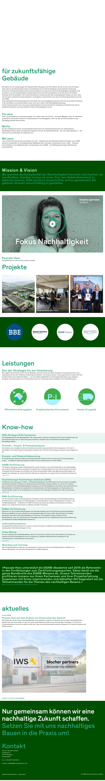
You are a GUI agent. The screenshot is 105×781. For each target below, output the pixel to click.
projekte (13, 6)
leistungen (22, 6)
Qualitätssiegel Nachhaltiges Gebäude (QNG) (26, 479)
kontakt (48, 6)
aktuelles (40, 6)
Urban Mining (9, 532)
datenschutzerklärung (9, 774)
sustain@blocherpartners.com (17, 763)
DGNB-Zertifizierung (13, 464)
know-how (31, 6)
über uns (5, 6)
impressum (22, 774)
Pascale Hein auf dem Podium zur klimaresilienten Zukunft (33, 617)
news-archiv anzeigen (13, 698)
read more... (6, 475)
